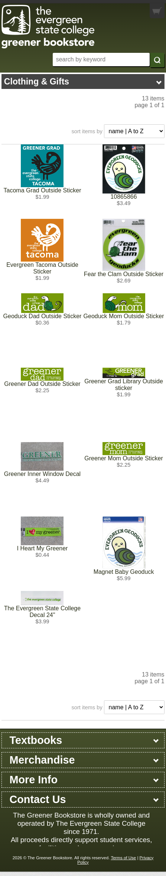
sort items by (86, 131)
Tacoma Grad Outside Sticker (42, 190)
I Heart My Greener (42, 548)
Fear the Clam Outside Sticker (123, 274)
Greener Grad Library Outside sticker (123, 384)
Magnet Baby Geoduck (124, 572)
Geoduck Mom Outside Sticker (124, 316)
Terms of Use (123, 858)
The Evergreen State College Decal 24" (42, 611)
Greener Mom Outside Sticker (123, 458)
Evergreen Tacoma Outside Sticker (42, 268)
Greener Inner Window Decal (42, 474)
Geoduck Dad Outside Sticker (42, 316)
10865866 (123, 197)
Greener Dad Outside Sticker (42, 384)
